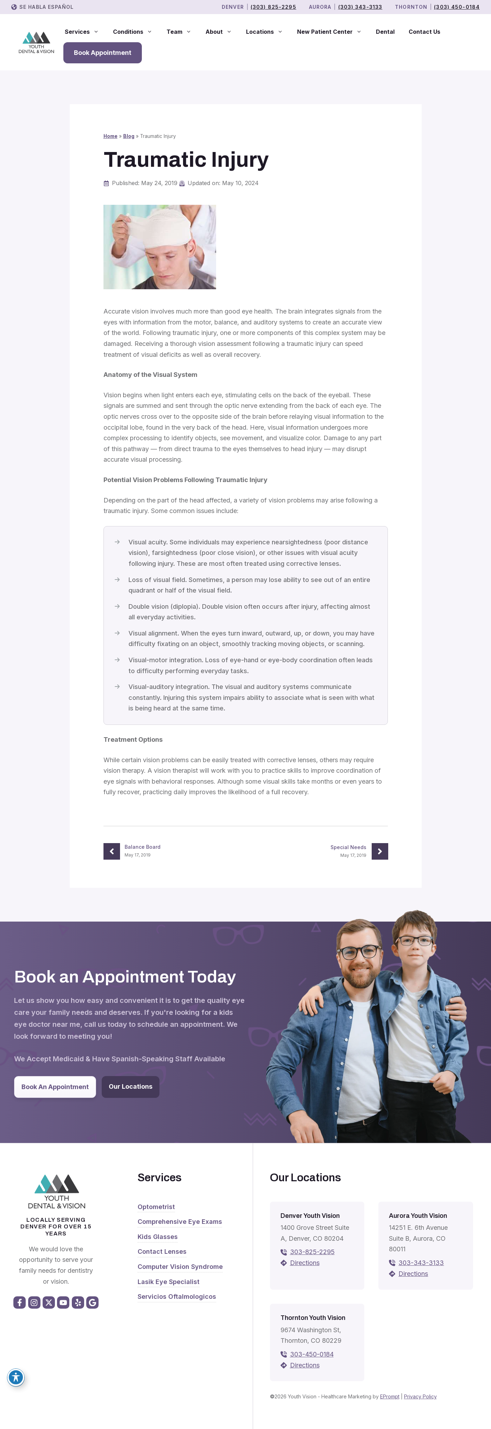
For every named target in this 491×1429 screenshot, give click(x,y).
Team (182, 31)
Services (85, 31)
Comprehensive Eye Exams (180, 1221)
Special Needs (348, 847)
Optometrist (156, 1206)
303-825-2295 (312, 1252)
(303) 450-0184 (457, 7)
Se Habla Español (46, 7)
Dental (385, 31)
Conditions (136, 31)
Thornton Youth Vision (313, 1317)
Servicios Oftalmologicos (177, 1296)
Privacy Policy (420, 1396)
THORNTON (411, 7)
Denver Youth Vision (310, 1215)
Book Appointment (102, 52)
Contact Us (424, 31)
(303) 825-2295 (273, 7)
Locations (268, 31)
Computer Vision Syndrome (180, 1266)
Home (110, 136)
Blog (128, 136)
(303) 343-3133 (360, 7)
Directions (305, 1262)
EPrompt (389, 1396)
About (222, 31)
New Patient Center (333, 31)
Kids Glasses (158, 1236)
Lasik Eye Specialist (169, 1281)
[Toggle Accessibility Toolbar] (15, 1377)
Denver (233, 7)
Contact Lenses (162, 1251)
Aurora (320, 7)
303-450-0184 (312, 1354)
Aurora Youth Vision (418, 1215)
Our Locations (130, 1086)
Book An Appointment (55, 1086)
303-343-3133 (421, 1262)
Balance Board (142, 847)
